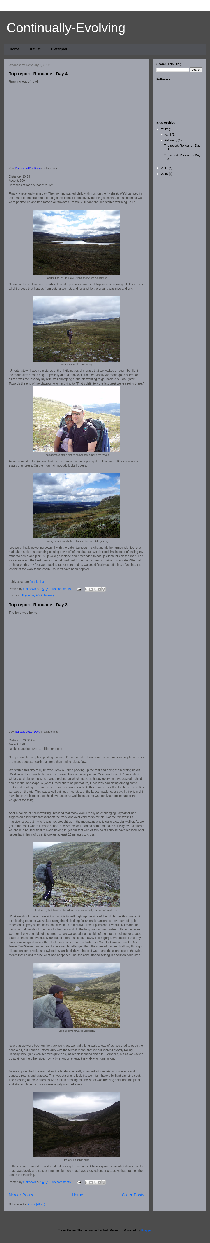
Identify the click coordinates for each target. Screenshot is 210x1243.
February (171, 140)
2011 (165, 168)
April (168, 134)
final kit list (37, 581)
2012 (165, 129)
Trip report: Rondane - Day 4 (38, 73)
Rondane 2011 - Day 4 (27, 168)
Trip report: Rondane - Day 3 (38, 604)
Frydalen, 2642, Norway (38, 595)
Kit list (35, 49)
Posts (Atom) (36, 1204)
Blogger (146, 1230)
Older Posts (133, 1195)
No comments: (62, 589)
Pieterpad (59, 49)
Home (14, 49)
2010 (165, 174)
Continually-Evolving (66, 27)
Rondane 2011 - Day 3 (27, 731)
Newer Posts (21, 1195)
